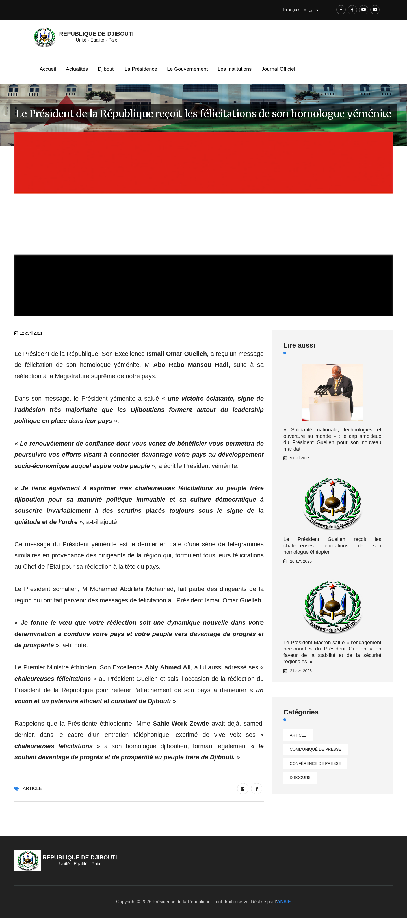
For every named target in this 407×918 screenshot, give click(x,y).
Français (291, 9)
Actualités (77, 69)
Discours (300, 777)
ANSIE (284, 901)
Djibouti (106, 69)
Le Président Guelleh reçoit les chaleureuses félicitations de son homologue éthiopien (332, 545)
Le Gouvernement (187, 69)
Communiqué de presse (315, 749)
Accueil (48, 69)
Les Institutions (235, 69)
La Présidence (141, 69)
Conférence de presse (315, 763)
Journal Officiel (278, 69)
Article (32, 788)
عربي (314, 9)
